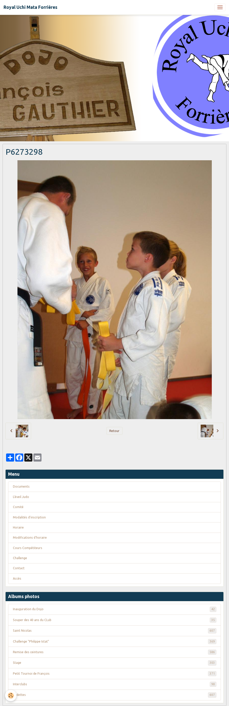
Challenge (20, 558)
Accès (17, 578)
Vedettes (114, 694)
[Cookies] (10, 695)
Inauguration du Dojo (114, 609)
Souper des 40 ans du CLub (114, 620)
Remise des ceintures (114, 652)
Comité (18, 507)
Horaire (18, 527)
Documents (21, 486)
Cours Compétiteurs (27, 548)
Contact (19, 568)
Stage (114, 662)
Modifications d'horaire (30, 537)
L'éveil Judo (21, 496)
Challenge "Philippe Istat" (114, 641)
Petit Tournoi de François (114, 673)
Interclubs (114, 684)
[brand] (30, 7)
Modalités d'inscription (29, 517)
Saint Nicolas (114, 630)
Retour (114, 430)
